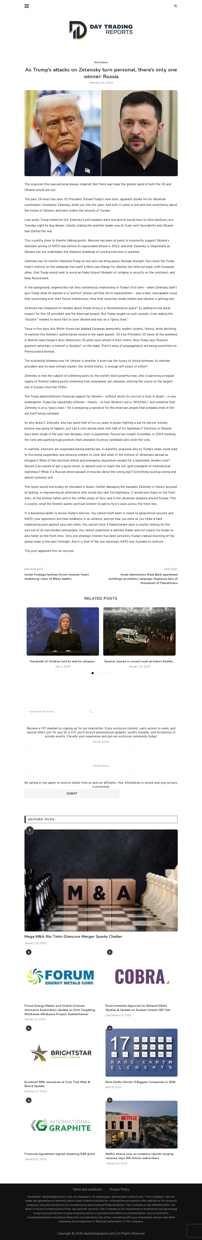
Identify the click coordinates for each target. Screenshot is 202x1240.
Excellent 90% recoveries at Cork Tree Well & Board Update (57, 1084)
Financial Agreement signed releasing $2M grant (59, 1154)
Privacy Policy (119, 1190)
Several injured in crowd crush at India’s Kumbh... (139, 661)
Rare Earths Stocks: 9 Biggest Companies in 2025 (140, 1082)
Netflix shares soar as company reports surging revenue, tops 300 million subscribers (140, 1156)
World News (101, 62)
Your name (101, 746)
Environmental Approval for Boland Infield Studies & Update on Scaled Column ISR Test (138, 1008)
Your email (101, 770)
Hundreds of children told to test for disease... (63, 661)
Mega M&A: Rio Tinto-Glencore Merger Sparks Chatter (73, 936)
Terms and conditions (87, 1190)
